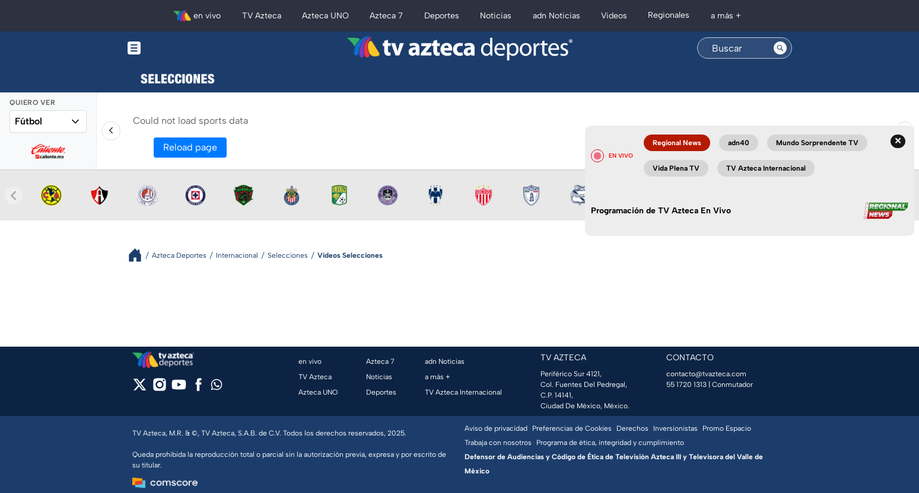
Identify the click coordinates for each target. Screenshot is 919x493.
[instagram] (159, 388)
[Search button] (780, 48)
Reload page (190, 147)
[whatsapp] (216, 387)
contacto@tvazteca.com (706, 374)
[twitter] (139, 388)
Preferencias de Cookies (572, 428)
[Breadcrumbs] (140, 255)
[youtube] (178, 388)
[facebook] (198, 388)
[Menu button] (175, 48)
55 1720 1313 (686, 384)
